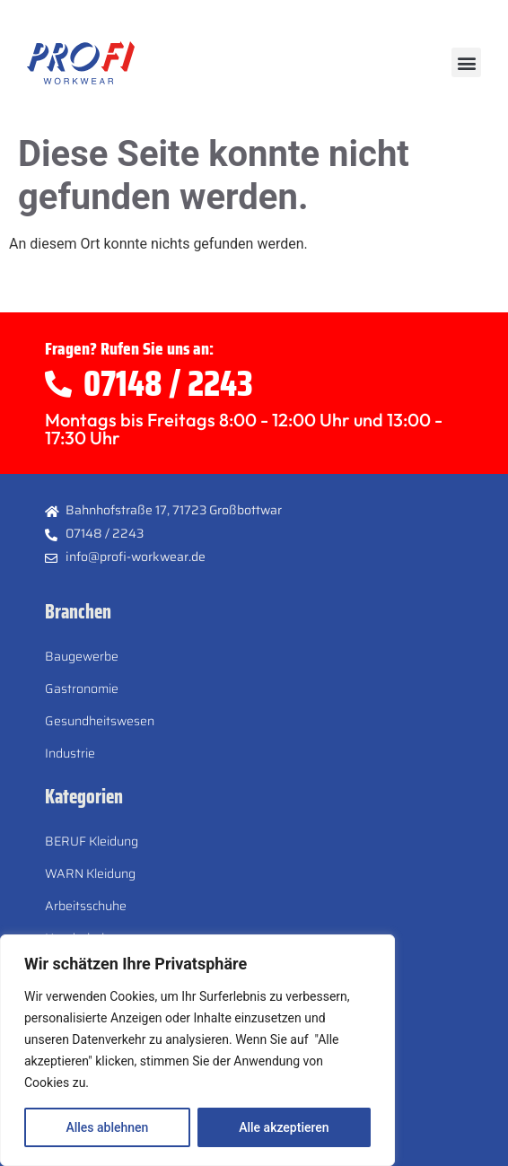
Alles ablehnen (107, 1127)
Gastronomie (81, 688)
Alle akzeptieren (283, 1127)
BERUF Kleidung (91, 841)
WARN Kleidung (90, 873)
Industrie (70, 753)
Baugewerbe (81, 656)
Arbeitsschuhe (86, 906)
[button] (466, 62)
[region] (197, 1050)
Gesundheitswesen (99, 721)
